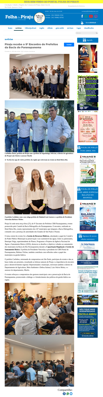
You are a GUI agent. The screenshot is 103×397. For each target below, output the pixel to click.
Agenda (87, 40)
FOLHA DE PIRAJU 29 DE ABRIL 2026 (87, 149)
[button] (89, 23)
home (10, 28)
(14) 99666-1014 (54, 15)
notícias (18, 28)
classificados (89, 28)
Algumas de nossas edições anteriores (88, 237)
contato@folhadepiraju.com (90, 11)
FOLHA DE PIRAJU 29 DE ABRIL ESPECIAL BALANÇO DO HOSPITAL (87, 193)
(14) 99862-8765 (54, 17)
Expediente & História (76, 6)
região (41, 28)
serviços (70, 28)
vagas (78, 28)
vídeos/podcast (30, 28)
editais (50, 28)
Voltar (69, 45)
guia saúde (60, 28)
